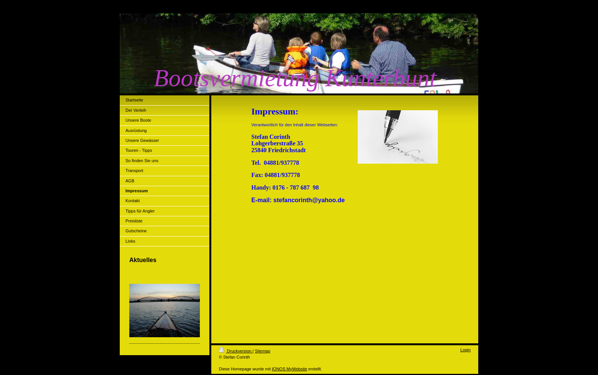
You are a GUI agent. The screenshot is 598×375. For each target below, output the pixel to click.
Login (465, 350)
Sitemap (262, 351)
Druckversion (235, 351)
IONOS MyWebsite (289, 369)
